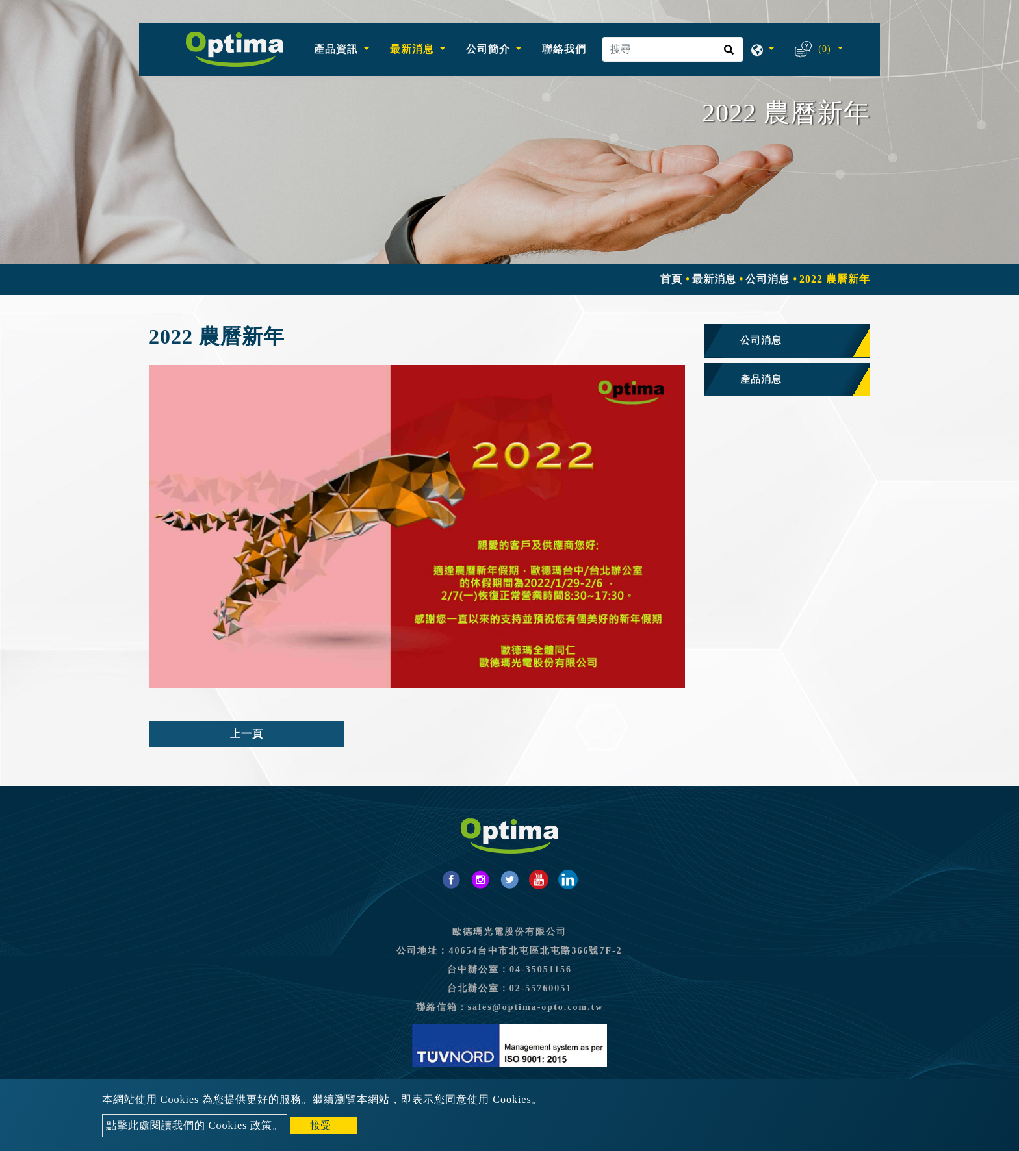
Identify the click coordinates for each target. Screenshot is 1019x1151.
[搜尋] (672, 49)
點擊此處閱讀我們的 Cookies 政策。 (194, 1125)
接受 (320, 1125)
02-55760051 (541, 988)
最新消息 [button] (413, 49)
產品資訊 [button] (337, 49)
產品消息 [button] (761, 379)
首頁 (671, 279)
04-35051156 (541, 969)
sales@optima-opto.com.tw (536, 1007)
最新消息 (714, 279)
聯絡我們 (564, 49)
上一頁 (246, 733)
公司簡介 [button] (489, 49)
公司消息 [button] (761, 340)
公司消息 (767, 279)
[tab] (787, 341)
